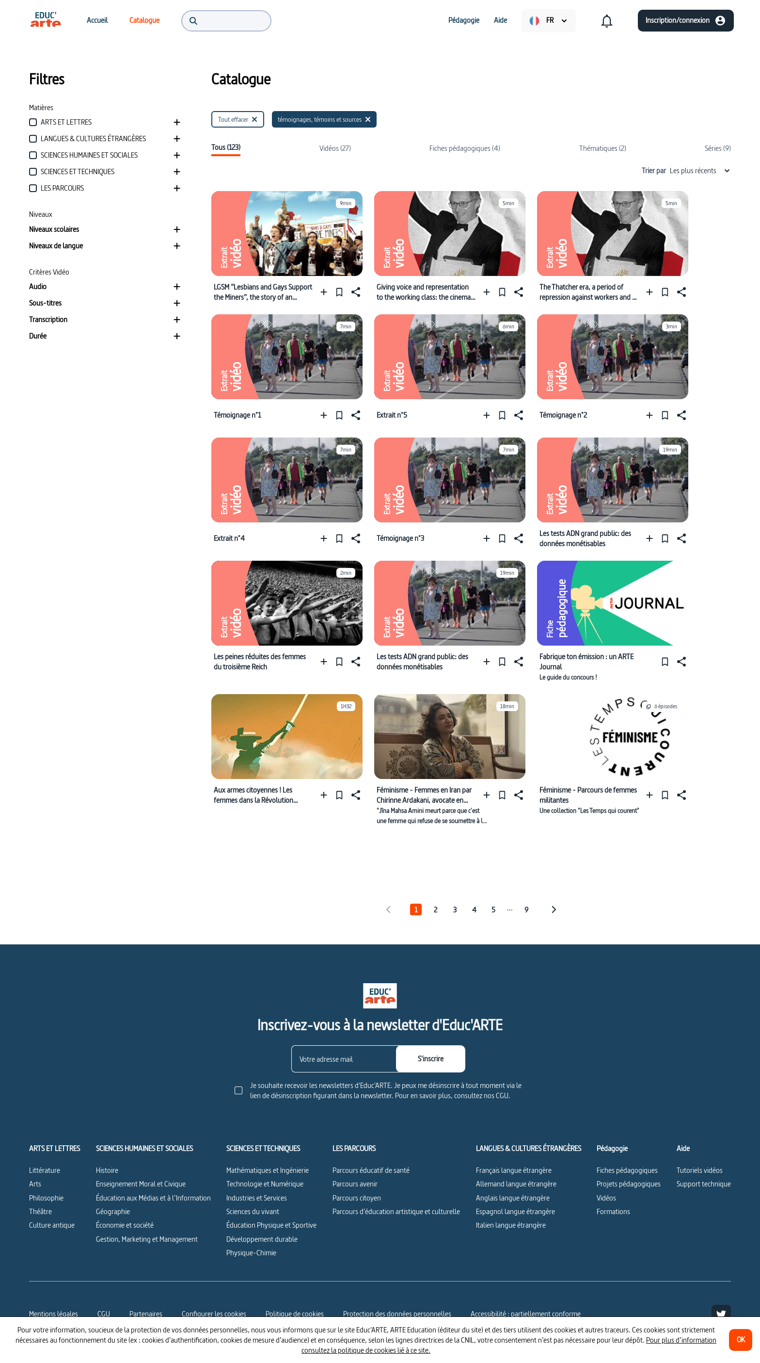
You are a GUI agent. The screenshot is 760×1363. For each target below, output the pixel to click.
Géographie (113, 1211)
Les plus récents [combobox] (700, 170)
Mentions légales (53, 1314)
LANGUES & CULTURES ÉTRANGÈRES (528, 1148)
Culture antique (52, 1225)
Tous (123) (225, 147)
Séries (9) (718, 148)
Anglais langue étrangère (513, 1198)
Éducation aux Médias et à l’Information (153, 1198)
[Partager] (355, 292)
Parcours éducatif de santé (371, 1170)
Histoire (107, 1170)
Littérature (44, 1170)
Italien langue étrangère (511, 1225)
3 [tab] (455, 910)
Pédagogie (612, 1148)
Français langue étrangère (514, 1170)
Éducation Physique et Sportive (271, 1225)
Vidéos (606, 1198)
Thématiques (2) (602, 148)
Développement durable (262, 1239)
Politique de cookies (295, 1314)
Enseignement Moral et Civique (141, 1184)
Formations (613, 1211)
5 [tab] (493, 910)
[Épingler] (339, 292)
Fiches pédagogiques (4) (464, 148)
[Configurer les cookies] (214, 1314)
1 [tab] (415, 910)
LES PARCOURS (354, 1148)
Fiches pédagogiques (627, 1170)
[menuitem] (45, 20)
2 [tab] (435, 910)
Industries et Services (256, 1198)
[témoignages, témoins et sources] (324, 119)
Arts (35, 1184)
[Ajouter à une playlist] (326, 292)
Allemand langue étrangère (516, 1184)
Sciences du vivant (252, 1211)
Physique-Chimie (251, 1253)
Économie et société (125, 1225)
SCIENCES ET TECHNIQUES (263, 1148)
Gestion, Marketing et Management (147, 1239)
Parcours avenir (355, 1184)
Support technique (704, 1184)
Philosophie (46, 1198)
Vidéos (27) (335, 148)
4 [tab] (474, 910)
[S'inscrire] (430, 1058)
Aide (683, 1148)
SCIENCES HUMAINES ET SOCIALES (144, 1148)
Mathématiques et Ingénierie (267, 1170)
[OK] (740, 1340)
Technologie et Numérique (264, 1184)
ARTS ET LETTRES (54, 1148)
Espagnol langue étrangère (515, 1211)
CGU (103, 1314)
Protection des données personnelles (397, 1314)
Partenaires (145, 1314)
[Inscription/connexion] (686, 21)
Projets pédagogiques (629, 1184)
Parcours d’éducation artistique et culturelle (396, 1211)
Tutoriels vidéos (700, 1170)
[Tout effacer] (237, 119)
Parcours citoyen (356, 1198)
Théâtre (40, 1211)
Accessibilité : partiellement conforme (526, 1314)
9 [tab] (526, 910)
